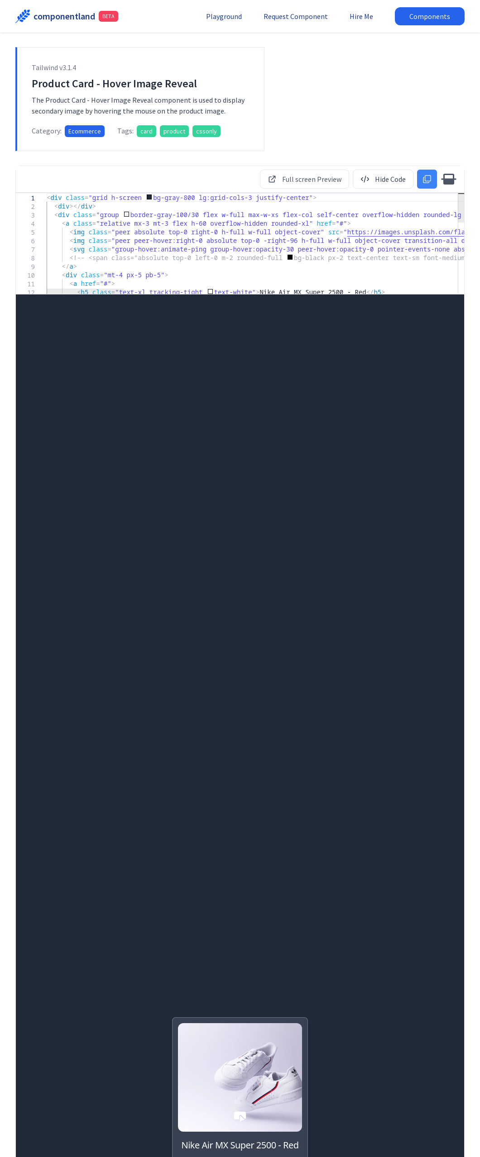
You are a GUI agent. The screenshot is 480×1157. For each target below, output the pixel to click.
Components (429, 16)
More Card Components (240, 1090)
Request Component (296, 16)
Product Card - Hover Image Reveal (63, 1017)
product (174, 131)
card (146, 131)
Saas (176, 776)
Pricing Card (190, 763)
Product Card (193, 887)
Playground (224, 16)
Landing (335, 776)
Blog (21, 776)
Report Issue (335, 1141)
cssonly (206, 131)
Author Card (36, 763)
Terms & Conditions (438, 1141)
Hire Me (361, 16)
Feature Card (347, 763)
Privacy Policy (382, 1141)
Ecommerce (84, 131)
